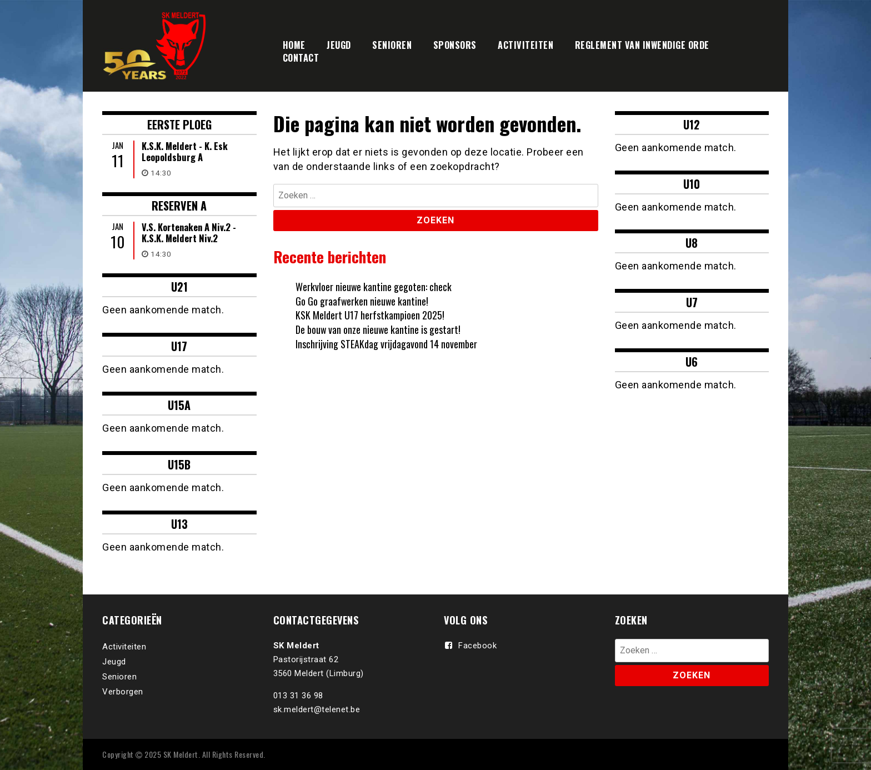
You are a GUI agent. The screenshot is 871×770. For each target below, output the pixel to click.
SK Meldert (180, 754)
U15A (179, 405)
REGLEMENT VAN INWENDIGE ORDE (642, 45)
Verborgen (122, 692)
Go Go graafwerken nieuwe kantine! (362, 301)
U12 (691, 124)
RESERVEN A (179, 205)
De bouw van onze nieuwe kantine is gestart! (379, 329)
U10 (691, 184)
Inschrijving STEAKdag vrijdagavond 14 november (386, 344)
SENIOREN (392, 45)
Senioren (119, 677)
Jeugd (114, 662)
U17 (179, 346)
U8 (691, 242)
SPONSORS (455, 45)
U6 (691, 361)
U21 (179, 286)
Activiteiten (124, 647)
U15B (179, 464)
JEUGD (339, 45)
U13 (179, 524)
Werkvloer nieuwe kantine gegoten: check (374, 286)
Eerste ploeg (179, 124)
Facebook (477, 646)
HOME (294, 45)
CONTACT (301, 57)
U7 (692, 302)
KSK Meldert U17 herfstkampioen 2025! (370, 315)
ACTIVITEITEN (525, 45)
